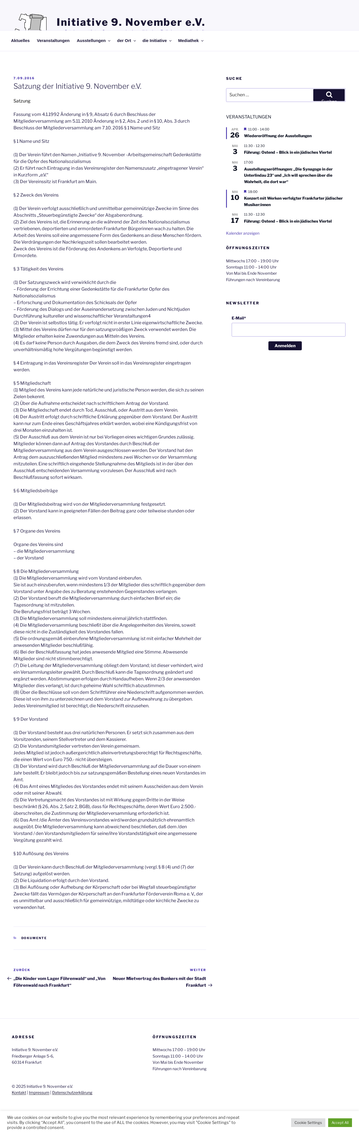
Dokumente (34, 938)
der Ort (127, 40)
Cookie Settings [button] (308, 1122)
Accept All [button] (340, 1122)
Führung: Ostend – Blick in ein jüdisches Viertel (288, 152)
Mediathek (191, 40)
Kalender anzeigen (242, 233)
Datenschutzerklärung (72, 1092)
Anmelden (285, 345)
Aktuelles (20, 40)
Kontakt (19, 1092)
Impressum (39, 1092)
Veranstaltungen (53, 40)
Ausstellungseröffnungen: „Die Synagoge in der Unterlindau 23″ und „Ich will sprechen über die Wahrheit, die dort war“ (288, 175)
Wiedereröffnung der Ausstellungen (278, 135)
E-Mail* (239, 318)
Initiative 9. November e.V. (131, 22)
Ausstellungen (94, 40)
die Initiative (157, 40)
